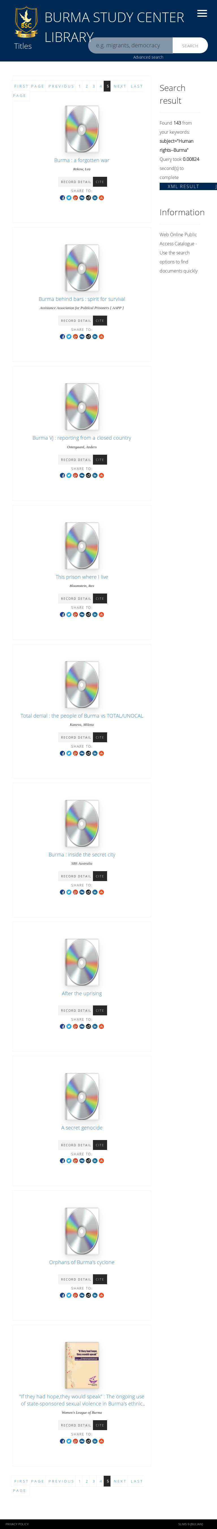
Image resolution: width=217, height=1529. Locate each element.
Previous (62, 1481)
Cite (100, 182)
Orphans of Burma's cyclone (81, 1262)
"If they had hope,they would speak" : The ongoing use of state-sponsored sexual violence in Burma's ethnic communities (81, 1403)
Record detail (76, 182)
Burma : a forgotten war (81, 160)
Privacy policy (17, 1524)
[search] (130, 45)
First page (29, 1481)
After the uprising (82, 993)
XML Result (183, 186)
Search (190, 45)
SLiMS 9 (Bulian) (190, 1524)
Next (120, 1481)
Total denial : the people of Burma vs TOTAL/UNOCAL (82, 715)
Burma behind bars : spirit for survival (82, 298)
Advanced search (148, 57)
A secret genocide (82, 1127)
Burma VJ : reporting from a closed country (81, 437)
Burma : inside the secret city (82, 854)
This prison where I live (82, 576)
